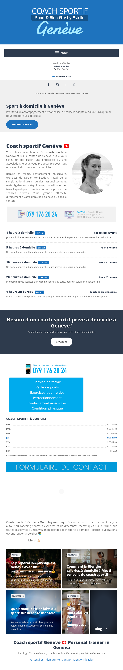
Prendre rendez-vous (22, 124)
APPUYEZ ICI (61, 342)
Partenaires (36, 659)
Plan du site (53, 659)
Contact (66, 659)
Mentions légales (83, 659)
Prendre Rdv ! (61, 76)
